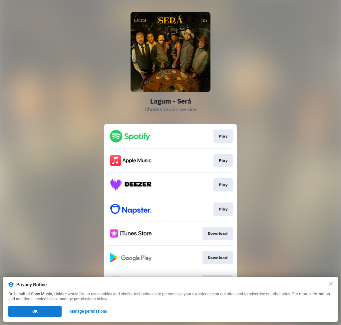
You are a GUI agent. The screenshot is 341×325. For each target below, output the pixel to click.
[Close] (330, 283)
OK (35, 311)
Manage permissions (88, 311)
